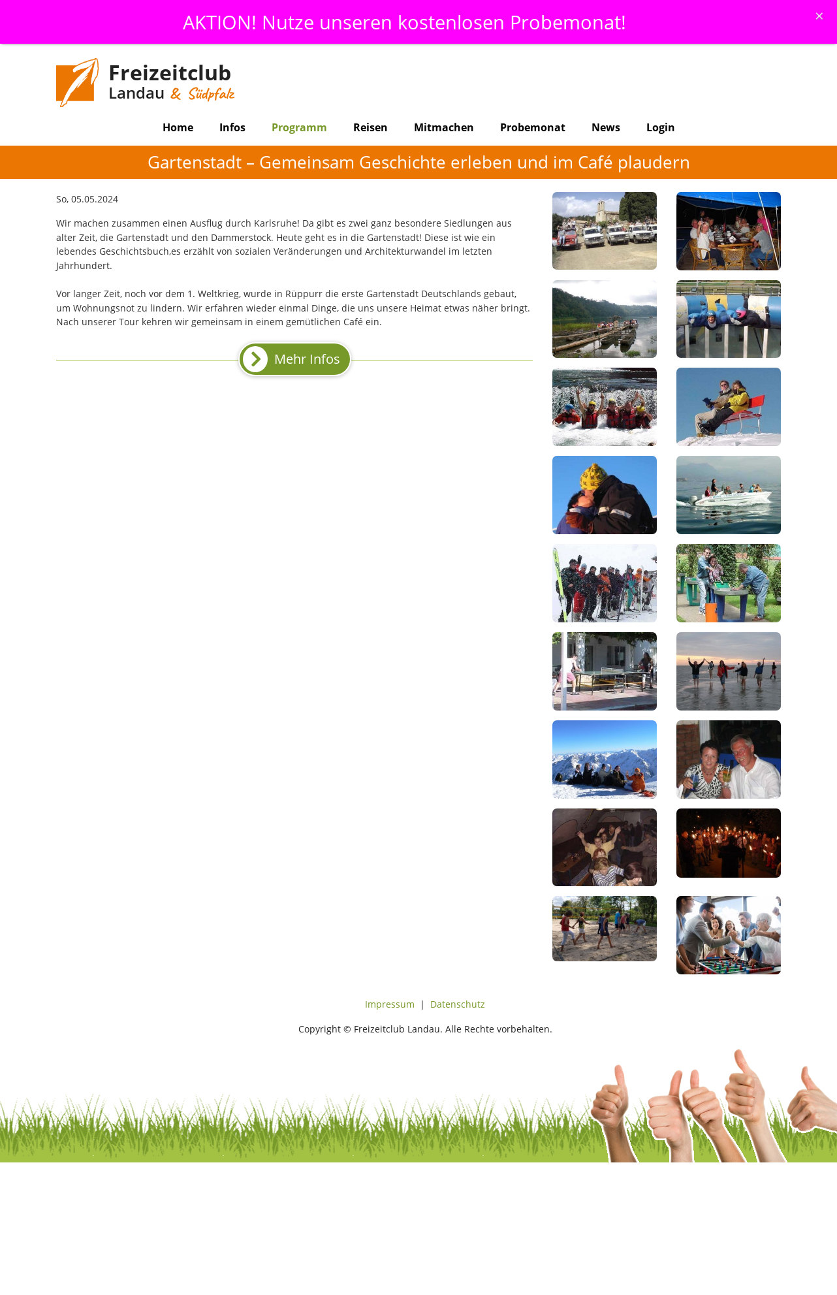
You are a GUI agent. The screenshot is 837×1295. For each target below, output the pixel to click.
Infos (232, 127)
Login (660, 127)
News (606, 127)
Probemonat (532, 127)
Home (178, 127)
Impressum (390, 1004)
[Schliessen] (819, 15)
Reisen (370, 127)
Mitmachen (444, 127)
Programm (299, 127)
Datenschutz (457, 1004)
